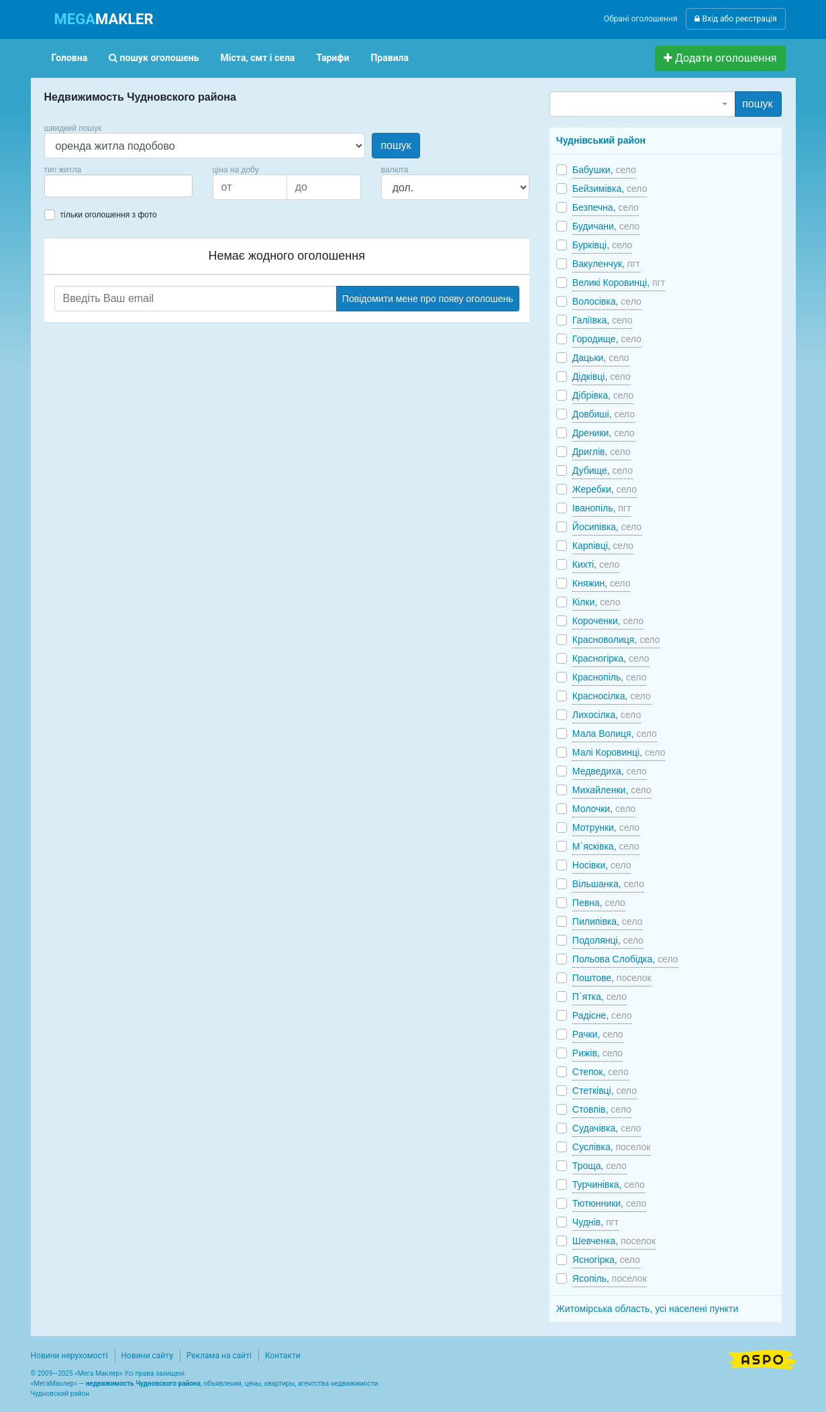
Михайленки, (612, 790)
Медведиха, (609, 771)
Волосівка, (606, 301)
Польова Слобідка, (625, 959)
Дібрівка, (602, 395)
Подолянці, (607, 940)
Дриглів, (601, 451)
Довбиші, (603, 414)
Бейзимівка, (610, 188)
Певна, (598, 902)
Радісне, (602, 1015)
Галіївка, (602, 320)
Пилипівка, (607, 921)
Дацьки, (600, 357)
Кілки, (596, 602)
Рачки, (597, 1034)
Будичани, (605, 226)
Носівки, (601, 865)
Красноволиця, (616, 639)
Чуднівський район (601, 140)
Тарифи (332, 57)
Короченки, (607, 620)
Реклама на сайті (219, 1355)
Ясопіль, (609, 1278)
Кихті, (596, 564)
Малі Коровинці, (619, 752)
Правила (389, 57)
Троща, (599, 1165)
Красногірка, (611, 658)
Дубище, (602, 470)
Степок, (600, 1071)
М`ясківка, (605, 846)
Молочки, (604, 808)
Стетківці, (604, 1090)
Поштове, (612, 977)
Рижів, (597, 1053)
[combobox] (118, 185)
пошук (395, 145)
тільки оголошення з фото (108, 214)
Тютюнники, (609, 1203)
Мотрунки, (605, 827)
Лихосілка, (606, 714)
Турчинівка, (608, 1184)
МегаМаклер (54, 1383)
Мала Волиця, (614, 733)
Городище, (606, 339)
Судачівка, (606, 1128)
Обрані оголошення (641, 18)
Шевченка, (614, 1241)
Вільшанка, (608, 883)
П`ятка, (599, 996)
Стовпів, (601, 1109)
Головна (70, 57)
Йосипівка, (606, 526)
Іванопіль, (601, 508)
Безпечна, (605, 207)
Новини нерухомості (69, 1355)
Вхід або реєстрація (735, 18)
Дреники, (603, 432)
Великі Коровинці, (618, 282)
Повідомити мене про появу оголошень (427, 298)
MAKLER (104, 19)
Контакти (283, 1355)
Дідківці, (601, 376)
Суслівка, (611, 1147)
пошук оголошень (154, 57)
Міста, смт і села (258, 57)
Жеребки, (604, 489)
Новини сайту (147, 1355)
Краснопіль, (609, 677)
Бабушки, (604, 169)
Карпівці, (602, 545)
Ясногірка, (606, 1259)
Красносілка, (611, 696)
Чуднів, (595, 1222)
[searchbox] (68, 186)
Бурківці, (602, 245)
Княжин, (601, 583)
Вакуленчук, (606, 263)
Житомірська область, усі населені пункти (647, 1308)
